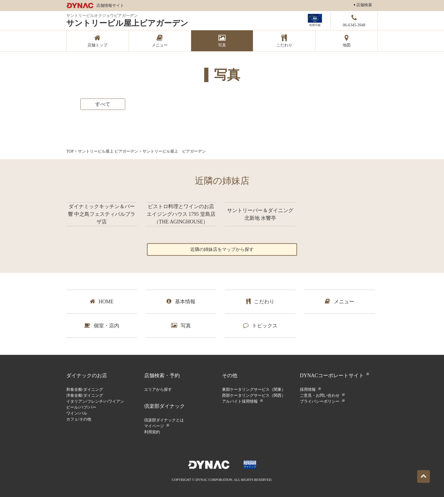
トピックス (260, 326)
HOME (102, 301)
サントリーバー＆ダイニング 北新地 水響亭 (260, 214)
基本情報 (180, 301)
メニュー (339, 301)
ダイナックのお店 (86, 375)
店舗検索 (363, 5)
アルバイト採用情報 (240, 401)
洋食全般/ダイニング (84, 395)
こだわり (260, 301)
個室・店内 (101, 326)
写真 (181, 326)
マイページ (154, 426)
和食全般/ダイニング (84, 389)
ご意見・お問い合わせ (320, 395)
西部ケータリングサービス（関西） (253, 395)
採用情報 (308, 389)
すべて (102, 104)
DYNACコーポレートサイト (332, 375)
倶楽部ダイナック (164, 406)
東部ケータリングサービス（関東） (253, 389)
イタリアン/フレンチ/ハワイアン (95, 401)
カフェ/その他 (78, 419)
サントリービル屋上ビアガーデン (127, 23)
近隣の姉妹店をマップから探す (222, 249)
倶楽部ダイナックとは (164, 420)
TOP (70, 151)
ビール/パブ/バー (81, 407)
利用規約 (152, 432)
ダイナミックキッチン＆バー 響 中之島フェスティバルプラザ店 (102, 214)
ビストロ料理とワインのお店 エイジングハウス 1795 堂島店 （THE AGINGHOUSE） (181, 214)
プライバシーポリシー (320, 401)
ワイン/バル (76, 413)
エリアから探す (158, 389)
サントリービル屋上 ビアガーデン (108, 151)
